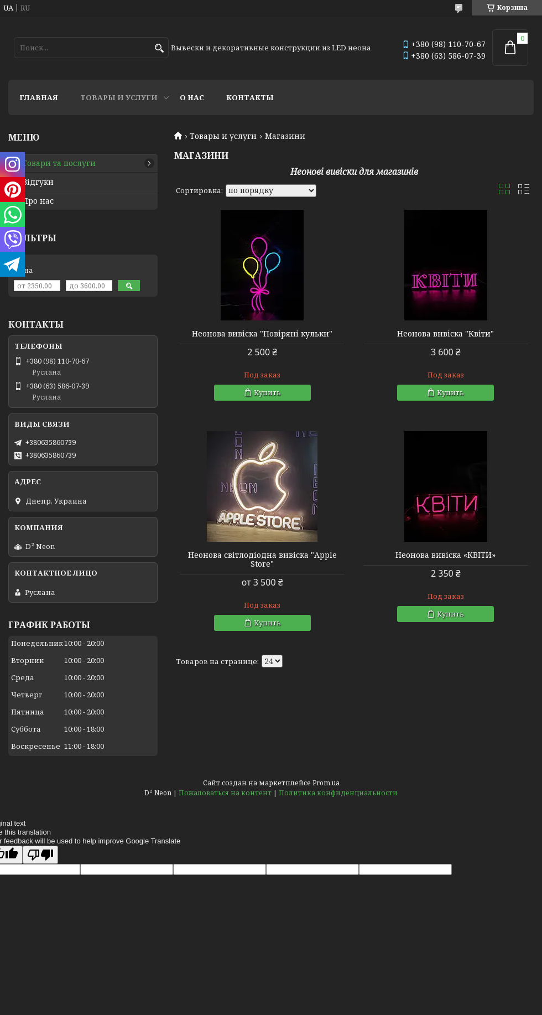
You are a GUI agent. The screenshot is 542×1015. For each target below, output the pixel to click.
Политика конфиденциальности (338, 793)
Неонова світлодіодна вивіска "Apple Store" (262, 559)
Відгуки (38, 182)
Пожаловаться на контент (225, 793)
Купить (267, 392)
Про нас (38, 201)
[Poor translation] (40, 855)
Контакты (250, 97)
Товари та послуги (59, 163)
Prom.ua (326, 783)
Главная (38, 97)
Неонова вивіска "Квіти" (445, 333)
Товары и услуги (119, 97)
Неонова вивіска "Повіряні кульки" (262, 333)
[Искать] (159, 48)
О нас (192, 97)
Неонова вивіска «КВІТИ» (445, 555)
